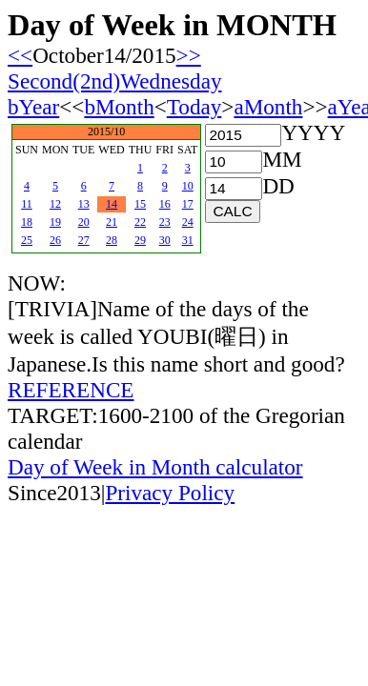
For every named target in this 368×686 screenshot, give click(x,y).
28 (111, 240)
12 (55, 204)
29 (140, 240)
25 (26, 240)
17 (188, 204)
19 (55, 222)
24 (188, 222)
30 (165, 240)
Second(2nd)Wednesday (114, 81)
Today (194, 106)
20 (84, 222)
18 (26, 222)
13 (84, 204)
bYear (33, 106)
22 (140, 222)
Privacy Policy (170, 492)
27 (84, 240)
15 (140, 204)
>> (188, 55)
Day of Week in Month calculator (155, 466)
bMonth (118, 106)
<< (20, 55)
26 (55, 240)
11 (26, 204)
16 (165, 204)
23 (165, 222)
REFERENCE (71, 389)
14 (111, 204)
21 (111, 222)
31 (188, 240)
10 (188, 185)
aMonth (268, 106)
